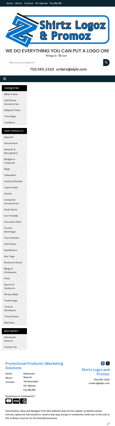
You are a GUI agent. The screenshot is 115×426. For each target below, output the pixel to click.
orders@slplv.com (71, 69)
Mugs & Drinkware (10, 270)
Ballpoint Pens (12, 110)
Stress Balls (11, 294)
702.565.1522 (42, 69)
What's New (11, 94)
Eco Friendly (11, 215)
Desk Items (10, 209)
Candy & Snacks (13, 181)
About (18, 3)
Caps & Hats (11, 187)
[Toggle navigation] (4, 79)
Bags (7, 169)
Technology (10, 300)
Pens (7, 278)
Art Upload (41, 3)
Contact (28, 3)
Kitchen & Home (13, 262)
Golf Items (10, 244)
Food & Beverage (10, 230)
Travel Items (11, 316)
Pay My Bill (56, 3)
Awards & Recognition (11, 151)
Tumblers (9, 122)
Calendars (10, 175)
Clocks (8, 193)
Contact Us (10, 347)
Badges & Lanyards (9, 161)
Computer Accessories (11, 201)
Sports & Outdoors (9, 286)
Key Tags (9, 256)
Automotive (11, 143)
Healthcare (10, 250)
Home (9, 3)
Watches (9, 322)
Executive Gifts (12, 221)
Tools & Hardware (10, 308)
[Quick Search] (54, 62)
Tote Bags (10, 116)
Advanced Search (9, 339)
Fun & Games (11, 237)
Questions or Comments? (20, 396)
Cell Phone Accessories (11, 102)
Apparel (8, 137)
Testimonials (30, 381)
